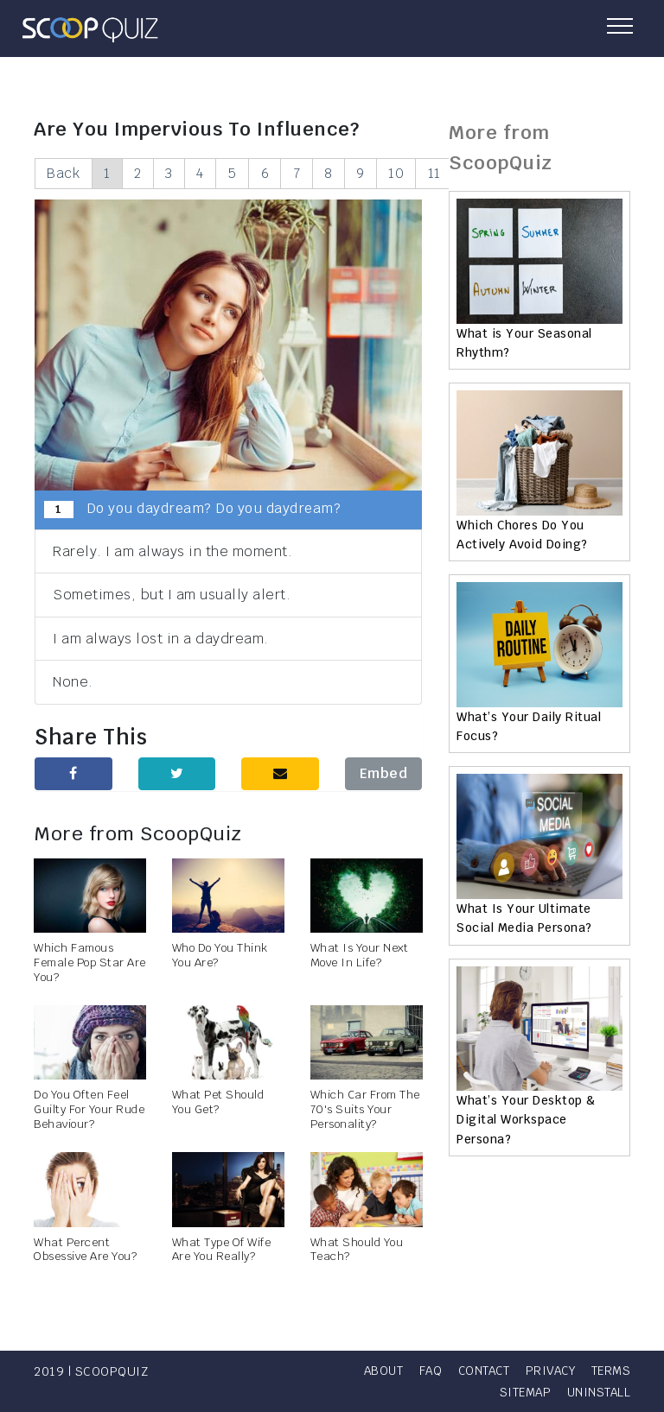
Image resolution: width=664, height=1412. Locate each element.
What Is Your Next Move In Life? (359, 956)
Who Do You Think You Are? (220, 956)
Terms (458, 1392)
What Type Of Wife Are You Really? (221, 1249)
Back (64, 173)
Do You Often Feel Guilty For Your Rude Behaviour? (89, 1110)
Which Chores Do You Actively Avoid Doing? (522, 534)
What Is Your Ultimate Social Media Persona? (524, 918)
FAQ (478, 1370)
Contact (534, 1370)
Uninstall (598, 1392)
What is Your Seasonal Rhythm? (524, 343)
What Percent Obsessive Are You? (85, 1249)
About (429, 1370)
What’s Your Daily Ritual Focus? (528, 726)
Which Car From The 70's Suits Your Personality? (365, 1110)
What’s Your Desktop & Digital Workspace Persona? (526, 1119)
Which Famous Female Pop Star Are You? (90, 963)
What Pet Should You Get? (218, 1103)
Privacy (604, 1370)
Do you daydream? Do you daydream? (192, 509)
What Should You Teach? (357, 1249)
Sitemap (522, 1392)
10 (414, 173)
